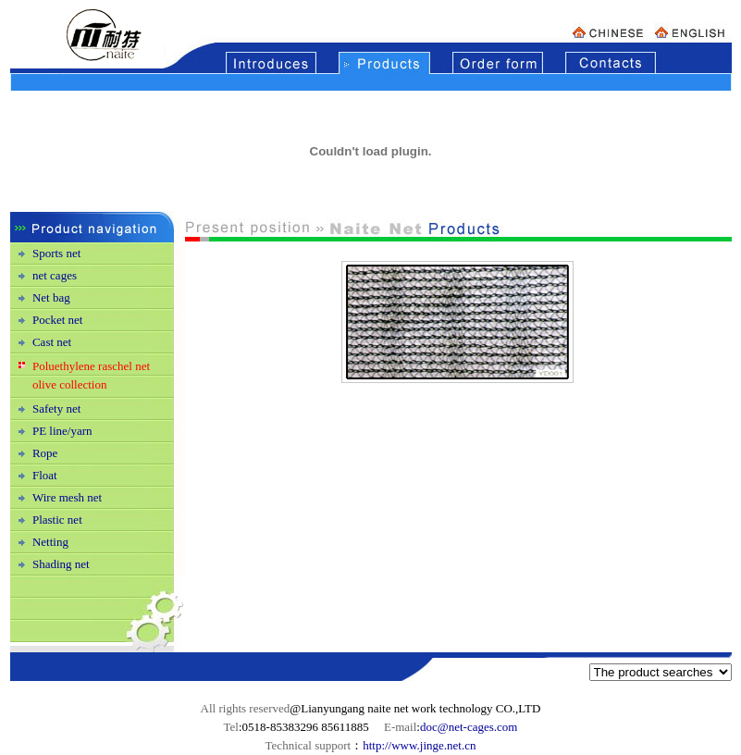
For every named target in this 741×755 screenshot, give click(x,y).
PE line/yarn (62, 431)
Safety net (56, 408)
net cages (54, 275)
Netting (50, 542)
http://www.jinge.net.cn (419, 745)
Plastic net (57, 519)
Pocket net (57, 320)
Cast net (51, 342)
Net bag (51, 297)
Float (44, 475)
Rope (44, 453)
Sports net (56, 253)
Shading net (61, 564)
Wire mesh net (67, 497)
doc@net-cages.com (468, 727)
